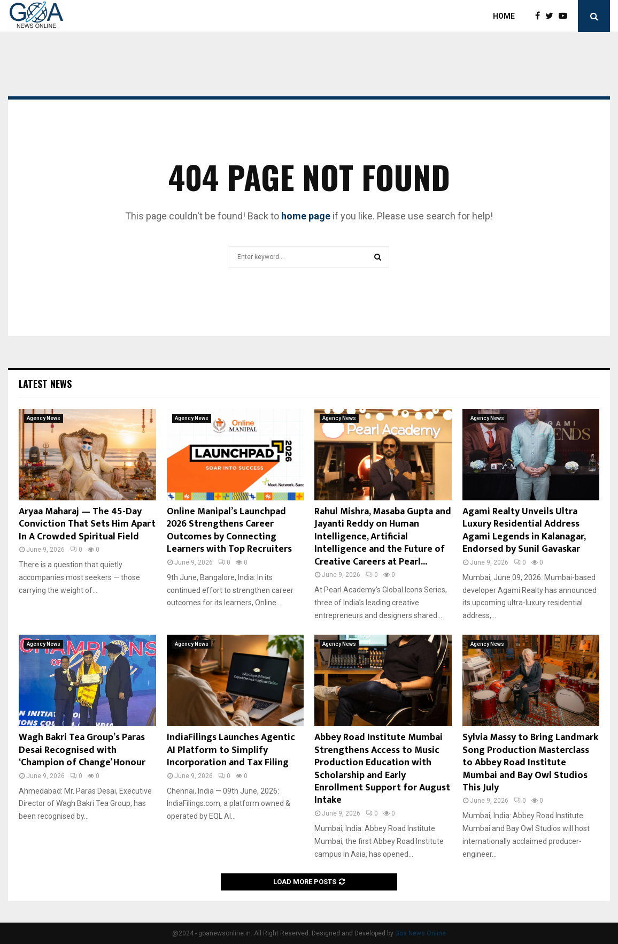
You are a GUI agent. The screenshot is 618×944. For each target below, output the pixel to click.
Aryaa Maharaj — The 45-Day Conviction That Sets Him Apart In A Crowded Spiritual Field (87, 524)
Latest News (45, 384)
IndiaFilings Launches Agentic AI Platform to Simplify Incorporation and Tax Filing (231, 750)
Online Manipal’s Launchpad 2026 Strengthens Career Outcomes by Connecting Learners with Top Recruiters (229, 530)
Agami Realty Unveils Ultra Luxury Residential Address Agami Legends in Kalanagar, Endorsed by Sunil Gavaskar (523, 530)
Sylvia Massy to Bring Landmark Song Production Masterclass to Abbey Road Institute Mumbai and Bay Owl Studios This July (530, 762)
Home (504, 16)
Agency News (43, 418)
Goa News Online (420, 933)
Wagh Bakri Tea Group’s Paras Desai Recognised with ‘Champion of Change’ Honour (82, 750)
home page (305, 216)
